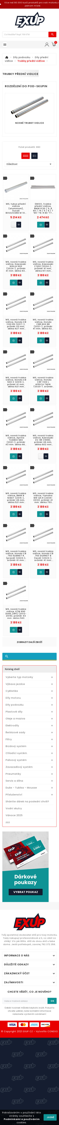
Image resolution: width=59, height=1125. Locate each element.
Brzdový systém (16, 746)
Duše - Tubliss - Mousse (21, 787)
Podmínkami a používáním (22, 1119)
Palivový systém (16, 760)
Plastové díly (14, 711)
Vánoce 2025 (14, 815)
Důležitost (29, 164)
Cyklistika (12, 691)
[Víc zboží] (25, 34)
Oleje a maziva (15, 718)
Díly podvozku (15, 704)
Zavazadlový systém (19, 767)
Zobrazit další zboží (29, 642)
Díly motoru (13, 697)
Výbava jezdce (15, 684)
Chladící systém (16, 753)
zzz (8, 822)
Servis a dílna (14, 780)
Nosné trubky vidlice (29, 123)
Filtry (9, 739)
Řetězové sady (15, 732)
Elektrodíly (12, 725)
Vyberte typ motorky (19, 677)
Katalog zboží (12, 669)
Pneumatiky (13, 773)
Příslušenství (14, 794)
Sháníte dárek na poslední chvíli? (27, 801)
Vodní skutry (14, 808)
